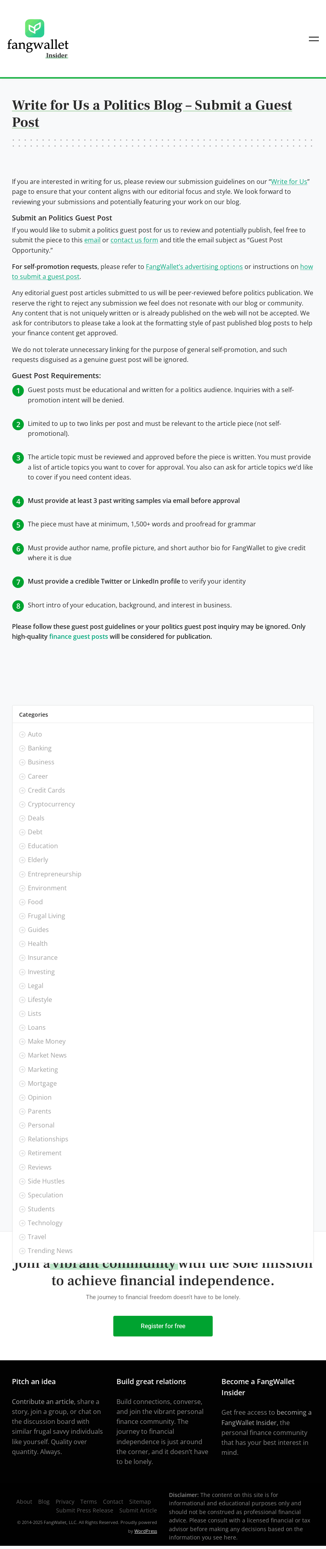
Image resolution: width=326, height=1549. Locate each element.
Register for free (163, 1326)
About (24, 1501)
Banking (40, 748)
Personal (41, 1125)
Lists (34, 1013)
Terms (88, 1501)
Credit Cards (46, 790)
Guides (38, 929)
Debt (35, 832)
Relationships (48, 1139)
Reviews (40, 1167)
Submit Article (138, 1510)
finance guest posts (78, 636)
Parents (39, 1111)
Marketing (43, 1069)
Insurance (43, 957)
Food (35, 901)
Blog (44, 1501)
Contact (113, 1501)
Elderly (38, 860)
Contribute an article (43, 1401)
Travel (37, 1237)
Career (38, 776)
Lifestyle (40, 999)
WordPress (145, 1531)
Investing (41, 971)
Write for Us (289, 181)
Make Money (47, 1041)
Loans (37, 1027)
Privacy (65, 1501)
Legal (35, 985)
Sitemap (140, 1501)
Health (38, 944)
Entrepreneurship (55, 874)
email (92, 240)
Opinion (40, 1097)
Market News (47, 1055)
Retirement (45, 1153)
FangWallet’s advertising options (194, 266)
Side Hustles (46, 1181)
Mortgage (42, 1083)
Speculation (45, 1195)
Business (41, 762)
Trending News (50, 1251)
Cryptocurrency (51, 804)
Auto (35, 734)
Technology (45, 1222)
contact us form (134, 240)
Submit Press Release (84, 1510)
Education (43, 846)
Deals (36, 818)
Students (41, 1209)
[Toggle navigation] (314, 39)
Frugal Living (46, 915)
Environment (47, 888)
